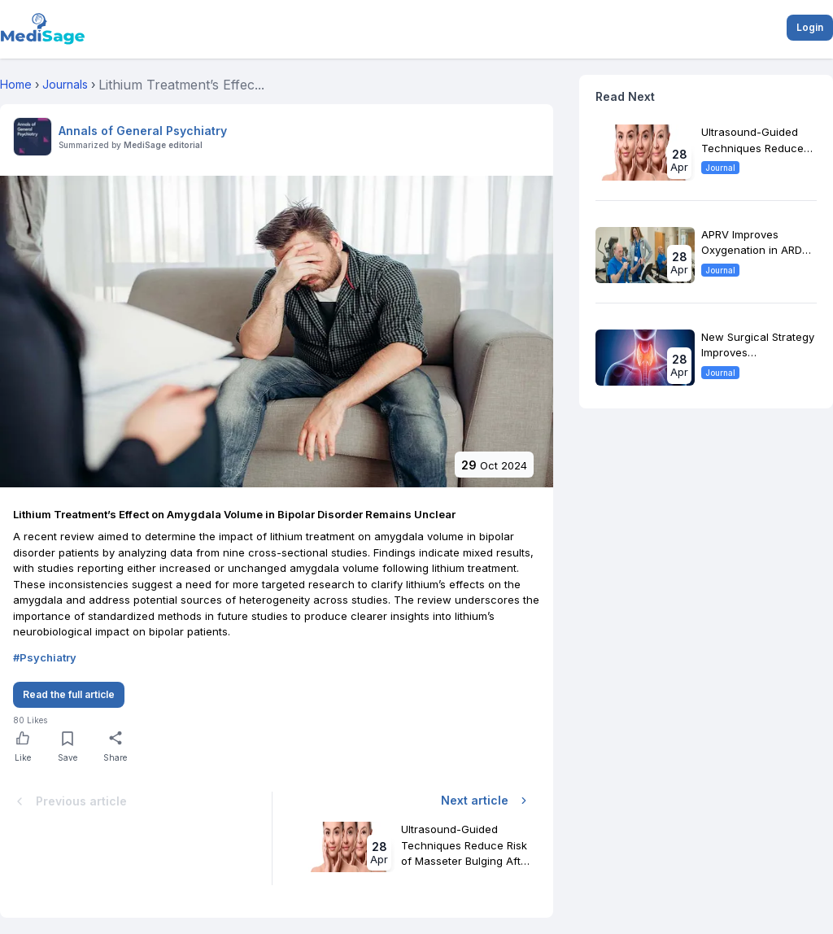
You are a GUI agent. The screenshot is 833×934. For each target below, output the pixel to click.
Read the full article (69, 694)
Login (809, 27)
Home (16, 84)
